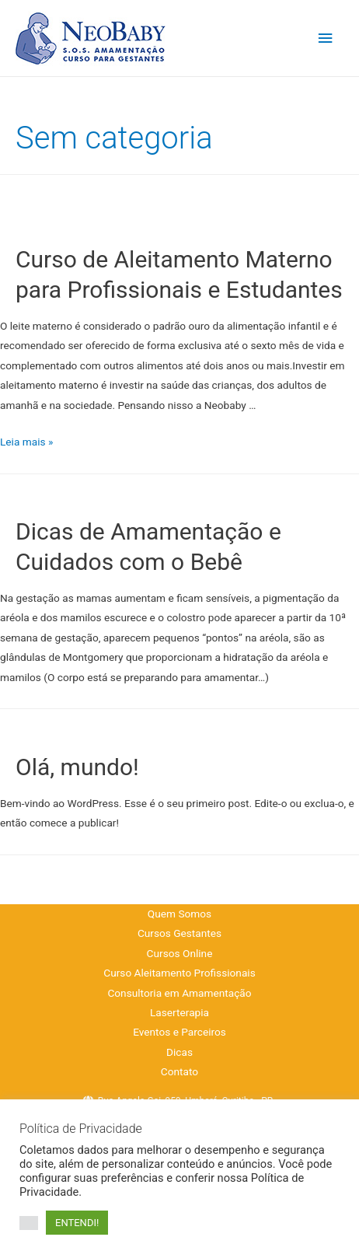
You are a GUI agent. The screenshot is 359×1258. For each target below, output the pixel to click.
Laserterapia (179, 1012)
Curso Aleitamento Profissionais (179, 972)
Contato (179, 1071)
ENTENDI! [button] (77, 1222)
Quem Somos (179, 913)
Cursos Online (180, 953)
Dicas (179, 1052)
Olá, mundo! (77, 767)
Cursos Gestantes (179, 933)
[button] (28, 1223)
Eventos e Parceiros (179, 1032)
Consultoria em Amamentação (179, 993)
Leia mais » (26, 441)
